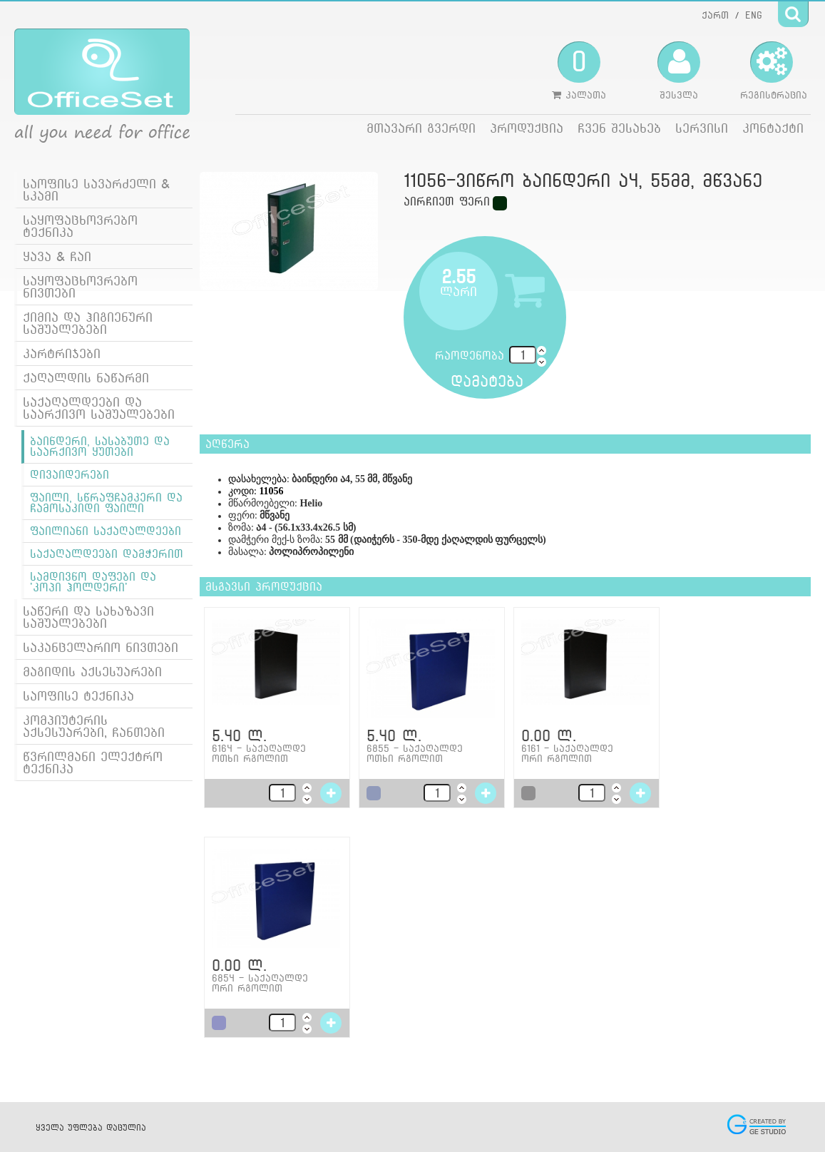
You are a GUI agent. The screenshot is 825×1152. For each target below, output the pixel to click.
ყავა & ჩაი (57, 256)
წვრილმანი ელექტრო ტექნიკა (93, 762)
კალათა (579, 70)
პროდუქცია (526, 128)
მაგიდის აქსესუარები (92, 672)
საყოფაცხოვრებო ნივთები (80, 287)
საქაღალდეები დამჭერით (106, 554)
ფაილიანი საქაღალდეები (105, 531)
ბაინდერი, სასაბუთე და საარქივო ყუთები (100, 446)
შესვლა (678, 70)
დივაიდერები (69, 474)
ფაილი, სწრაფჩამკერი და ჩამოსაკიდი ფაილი (106, 503)
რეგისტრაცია (773, 70)
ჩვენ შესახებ (619, 128)
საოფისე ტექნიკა (78, 696)
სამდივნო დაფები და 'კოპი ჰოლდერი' (93, 582)
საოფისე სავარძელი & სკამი (96, 190)
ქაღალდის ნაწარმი (86, 378)
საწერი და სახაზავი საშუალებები (88, 617)
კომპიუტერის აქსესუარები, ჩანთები (94, 726)
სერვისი (701, 128)
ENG (753, 15)
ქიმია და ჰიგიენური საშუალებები (88, 323)
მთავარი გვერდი (421, 128)
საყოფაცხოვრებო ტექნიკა (80, 226)
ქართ (715, 15)
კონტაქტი (773, 128)
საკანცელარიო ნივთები (100, 647)
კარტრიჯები (62, 353)
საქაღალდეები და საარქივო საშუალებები (99, 408)
